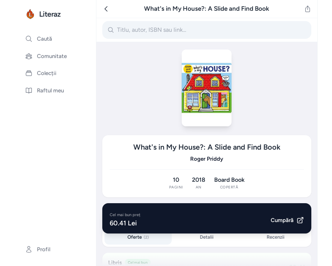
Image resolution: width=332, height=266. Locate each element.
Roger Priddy (206, 159)
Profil (37, 249)
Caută (38, 38)
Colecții (41, 73)
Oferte (138, 237)
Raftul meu (44, 90)
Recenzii (275, 237)
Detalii (206, 237)
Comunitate (46, 56)
